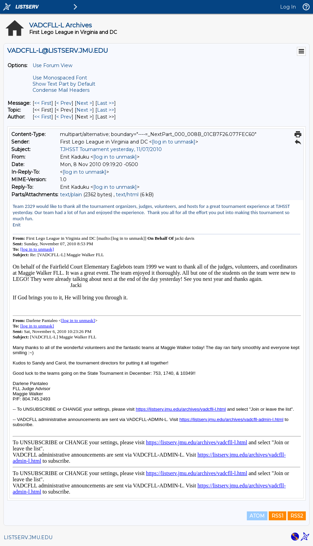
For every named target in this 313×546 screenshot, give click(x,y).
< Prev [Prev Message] (64, 103)
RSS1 (278, 516)
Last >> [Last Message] (105, 103)
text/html (127, 194)
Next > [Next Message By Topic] (84, 110)
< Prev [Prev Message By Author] (64, 117)
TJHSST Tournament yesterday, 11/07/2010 (111, 149)
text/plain (71, 194)
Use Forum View (52, 65)
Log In (288, 7)
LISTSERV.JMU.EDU (28, 537)
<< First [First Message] (42, 103)
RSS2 (296, 516)
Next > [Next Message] (84, 103)
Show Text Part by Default (64, 84)
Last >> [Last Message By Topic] (105, 110)
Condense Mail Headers (61, 90)
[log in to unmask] (173, 142)
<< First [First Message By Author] (42, 117)
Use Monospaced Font (60, 78)
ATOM (257, 516)
